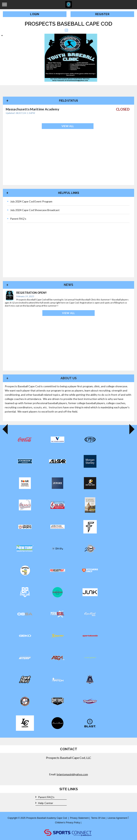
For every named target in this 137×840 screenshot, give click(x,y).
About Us (69, 378)
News (68, 285)
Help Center (44, 803)
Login (34, 14)
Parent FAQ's (16, 218)
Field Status (68, 100)
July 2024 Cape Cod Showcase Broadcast (33, 210)
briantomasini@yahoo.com (72, 774)
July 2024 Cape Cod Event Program (29, 201)
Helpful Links (68, 192)
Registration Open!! (31, 292)
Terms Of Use (98, 818)
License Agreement (117, 818)
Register (102, 14)
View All (68, 126)
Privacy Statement (79, 818)
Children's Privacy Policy (67, 822)
